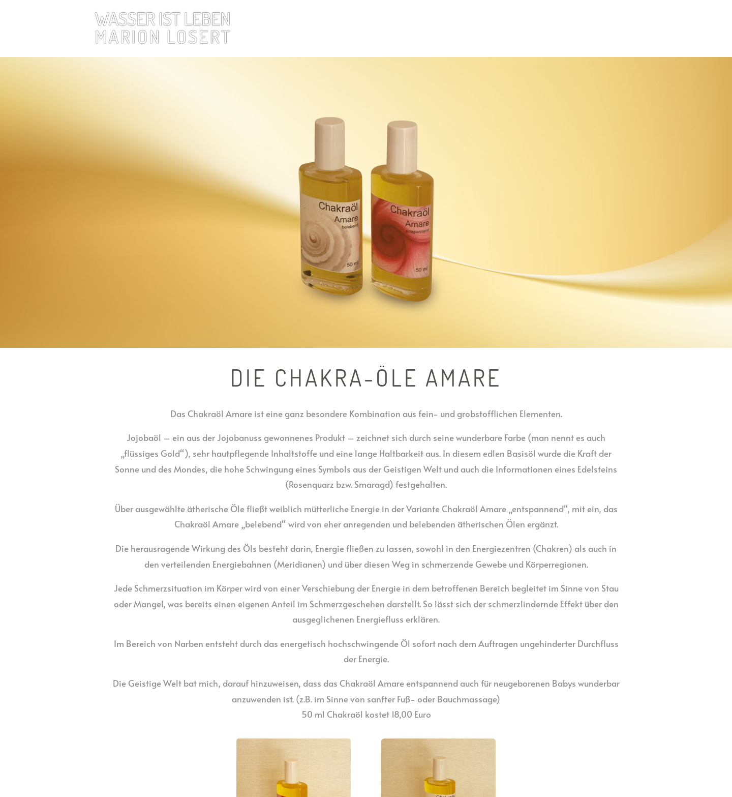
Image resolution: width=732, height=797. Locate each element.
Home (435, 29)
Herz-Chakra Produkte (495, 29)
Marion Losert (579, 29)
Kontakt (627, 29)
